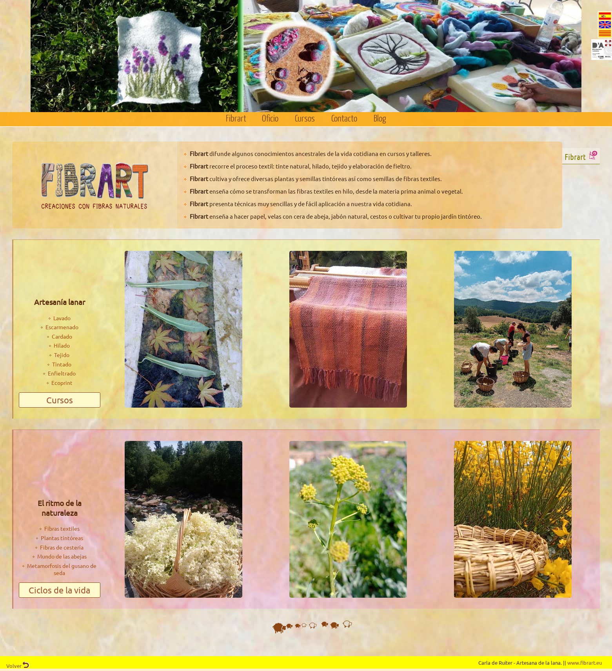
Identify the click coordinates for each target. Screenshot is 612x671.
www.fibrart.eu (584, 662)
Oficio (270, 118)
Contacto (344, 118)
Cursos (305, 118)
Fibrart (236, 118)
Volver (17, 665)
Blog (380, 118)
